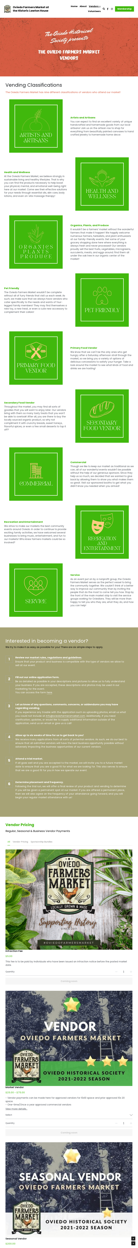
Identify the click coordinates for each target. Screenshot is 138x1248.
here (49, 642)
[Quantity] (107, 898)
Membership (124, 8)
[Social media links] (107, 9)
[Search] (104, 9)
